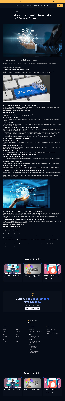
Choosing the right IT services (8, 221)
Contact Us (59, 5)
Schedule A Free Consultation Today (32, 308)
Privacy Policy (29, 360)
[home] (6, 5)
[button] (18, 5)
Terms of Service (35, 360)
